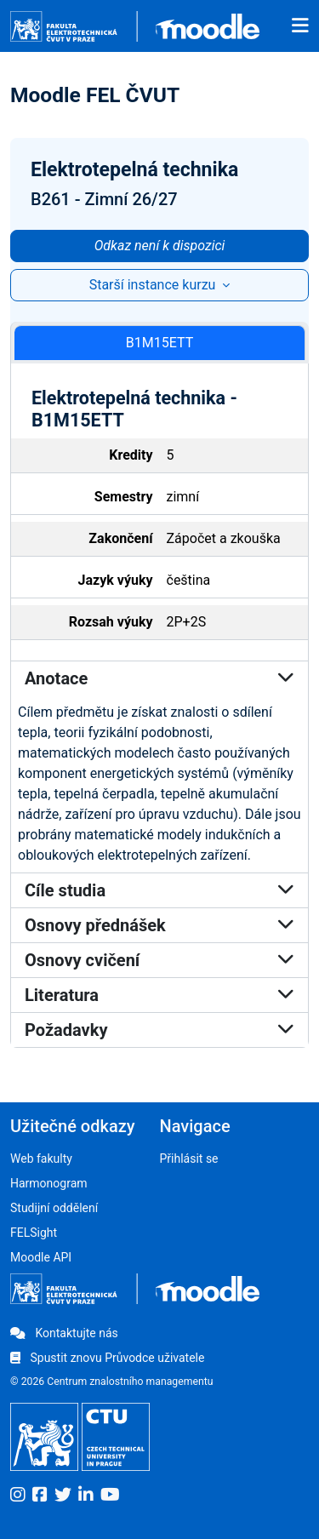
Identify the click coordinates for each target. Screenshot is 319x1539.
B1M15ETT (159, 343)
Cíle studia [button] (159, 890)
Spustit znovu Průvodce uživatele (107, 1358)
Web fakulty (41, 1158)
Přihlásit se (189, 1158)
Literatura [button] (159, 995)
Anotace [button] (159, 678)
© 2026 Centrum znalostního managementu (112, 1381)
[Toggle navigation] (300, 26)
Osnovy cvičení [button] (159, 960)
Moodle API (40, 1257)
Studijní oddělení (54, 1208)
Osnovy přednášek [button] (159, 925)
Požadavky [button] (159, 1030)
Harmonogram (49, 1183)
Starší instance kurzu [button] (154, 285)
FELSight (33, 1232)
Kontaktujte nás (64, 1333)
